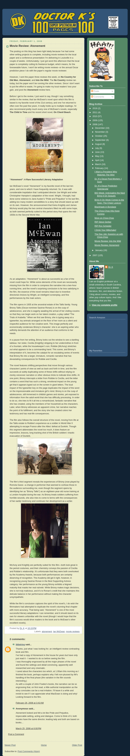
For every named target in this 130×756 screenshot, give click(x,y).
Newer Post (10, 745)
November (100, 132)
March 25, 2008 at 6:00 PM (28, 728)
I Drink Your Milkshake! (105, 230)
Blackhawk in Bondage (105, 207)
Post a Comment (16, 734)
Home (44, 745)
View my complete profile (104, 305)
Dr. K (110, 267)
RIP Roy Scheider (103, 226)
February (99, 168)
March (98, 164)
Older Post (77, 745)
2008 (95, 124)
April (97, 160)
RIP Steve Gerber (103, 222)
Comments (97, 97)
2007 (95, 255)
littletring (20, 644)
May (97, 156)
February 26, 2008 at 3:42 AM (30, 703)
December (100, 128)
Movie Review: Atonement (107, 245)
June (97, 152)
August (98, 144)
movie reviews (73, 631)
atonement (47, 631)
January (99, 250)
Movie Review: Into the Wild (108, 241)
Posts (95, 91)
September (100, 140)
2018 (95, 108)
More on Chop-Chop (104, 218)
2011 (95, 112)
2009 (95, 120)
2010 (95, 116)
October (99, 136)
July (97, 148)
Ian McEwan (59, 631)
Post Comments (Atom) (29, 751)
